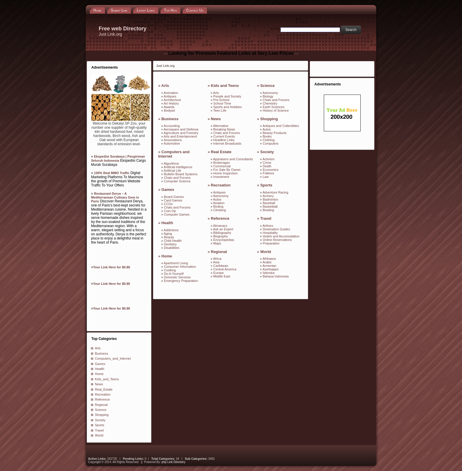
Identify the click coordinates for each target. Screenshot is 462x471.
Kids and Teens (225, 85)
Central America (224, 269)
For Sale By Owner (227, 169)
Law (266, 177)
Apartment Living (176, 263)
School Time (222, 103)
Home (99, 374)
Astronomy (221, 196)
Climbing (219, 210)
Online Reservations (277, 240)
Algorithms (171, 163)
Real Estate (221, 152)
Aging (168, 233)
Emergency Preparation (181, 280)
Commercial (222, 166)
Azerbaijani (270, 269)
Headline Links (224, 140)
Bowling (268, 210)
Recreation (102, 394)
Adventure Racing (275, 192)
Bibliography (222, 232)
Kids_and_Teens (107, 379)
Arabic (267, 262)
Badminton (270, 199)
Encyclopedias (223, 240)
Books (267, 136)
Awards (169, 107)
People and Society (227, 96)
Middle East (221, 276)
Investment (221, 177)
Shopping (102, 415)
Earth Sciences (274, 107)
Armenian (269, 265)
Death (267, 166)
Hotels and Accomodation (281, 236)
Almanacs (220, 225)
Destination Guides (276, 229)
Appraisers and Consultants (233, 159)
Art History (171, 103)
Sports (99, 425)
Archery (268, 196)
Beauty (169, 237)
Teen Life (220, 110)
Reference (102, 399)
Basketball (270, 206)
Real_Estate (104, 389)
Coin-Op (170, 211)
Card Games (173, 200)
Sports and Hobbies (227, 107)
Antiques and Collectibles (281, 126)
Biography (220, 236)
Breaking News (224, 129)
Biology (268, 96)
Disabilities (171, 247)
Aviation (219, 203)
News (99, 384)
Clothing (269, 140)
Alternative (220, 126)
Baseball (269, 203)
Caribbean (220, 265)
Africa (217, 258)
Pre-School (221, 100)
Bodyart (169, 110)
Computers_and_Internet (113, 358)
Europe (218, 273)
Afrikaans (269, 258)
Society (100, 420)
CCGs (168, 204)
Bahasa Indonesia (276, 276)
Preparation (271, 243)
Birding (218, 206)
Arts (98, 348)
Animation (171, 93)
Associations (173, 140)
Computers (271, 143)
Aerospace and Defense (181, 129)
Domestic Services (177, 277)
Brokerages (221, 162)
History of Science (276, 110)
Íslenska (269, 273)
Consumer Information (180, 266)
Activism (269, 159)
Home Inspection (225, 173)
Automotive (172, 143)
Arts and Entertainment (180, 136)
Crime (267, 162)
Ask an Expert (223, 229)
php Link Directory (173, 462)
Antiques (170, 96)
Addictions (171, 230)
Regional (101, 404)
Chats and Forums (177, 177)
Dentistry (170, 244)
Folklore (268, 173)
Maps (217, 243)
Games (100, 364)
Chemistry (270, 103)
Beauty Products (275, 133)
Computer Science (177, 181)
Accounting (172, 126)
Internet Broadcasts (227, 143)
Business (101, 353)
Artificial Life (172, 170)
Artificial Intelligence (178, 167)
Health (99, 369)
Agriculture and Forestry (181, 133)
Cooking (170, 270)
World (99, 435)
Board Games (174, 197)
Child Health (173, 240)
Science (100, 409)
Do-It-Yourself (174, 273)
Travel (99, 430)
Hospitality (270, 232)
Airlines (268, 225)
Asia (216, 262)
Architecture (172, 100)
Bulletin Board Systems (180, 174)
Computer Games (176, 214)
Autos (217, 199)
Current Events (224, 136)
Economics (271, 169)
